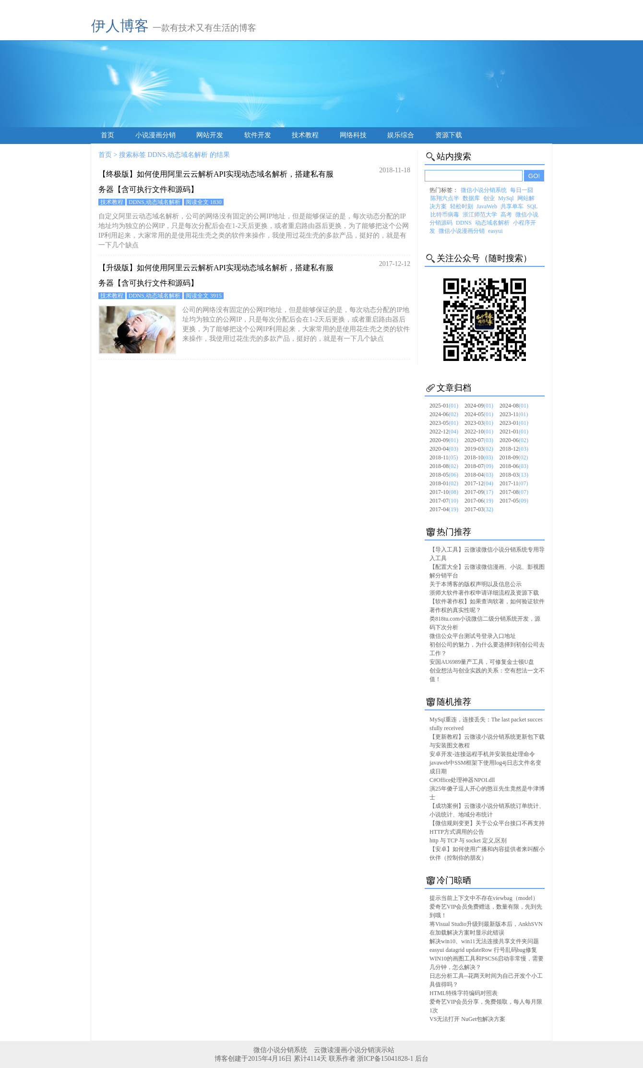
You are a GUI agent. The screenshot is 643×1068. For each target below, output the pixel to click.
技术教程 (305, 135)
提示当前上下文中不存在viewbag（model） (483, 898)
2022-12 (443, 431)
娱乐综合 (400, 135)
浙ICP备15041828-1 (385, 1058)
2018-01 (443, 483)
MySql (506, 198)
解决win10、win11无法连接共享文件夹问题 (484, 941)
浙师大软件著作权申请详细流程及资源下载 (484, 592)
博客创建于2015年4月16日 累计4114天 (271, 1058)
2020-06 (514, 440)
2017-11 (514, 483)
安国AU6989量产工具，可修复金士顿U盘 (481, 662)
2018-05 (443, 474)
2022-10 (478, 431)
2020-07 (478, 440)
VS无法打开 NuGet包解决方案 (467, 1019)
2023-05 (443, 423)
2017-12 (478, 483)
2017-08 (514, 492)
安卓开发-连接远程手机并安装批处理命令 (482, 754)
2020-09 (443, 440)
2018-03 (514, 474)
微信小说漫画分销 (462, 231)
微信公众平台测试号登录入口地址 (472, 636)
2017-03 (478, 509)
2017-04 (443, 509)
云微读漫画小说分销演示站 (354, 1050)
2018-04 (478, 474)
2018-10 (478, 457)
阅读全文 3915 (204, 295)
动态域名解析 (492, 222)
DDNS (464, 222)
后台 (422, 1058)
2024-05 (478, 414)
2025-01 (443, 405)
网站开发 (209, 135)
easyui (495, 231)
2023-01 (514, 423)
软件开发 (257, 135)
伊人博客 (120, 26)
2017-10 (443, 492)
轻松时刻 (461, 206)
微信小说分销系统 (484, 190)
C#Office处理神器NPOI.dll (462, 780)
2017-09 (478, 492)
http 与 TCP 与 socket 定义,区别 (468, 840)
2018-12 (514, 448)
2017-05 (514, 500)
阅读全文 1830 (204, 202)
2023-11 (514, 414)
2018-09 (514, 457)
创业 (489, 198)
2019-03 (478, 448)
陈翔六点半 (444, 198)
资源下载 (448, 135)
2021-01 (514, 431)
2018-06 (514, 466)
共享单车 (512, 206)
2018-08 (443, 466)
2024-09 (478, 405)
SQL (532, 206)
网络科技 (353, 135)
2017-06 (478, 500)
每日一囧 (521, 190)
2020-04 (443, 448)
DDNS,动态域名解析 (154, 202)
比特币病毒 (444, 214)
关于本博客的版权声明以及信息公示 (475, 584)
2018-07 (478, 466)
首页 (107, 135)
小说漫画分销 (155, 135)
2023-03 (478, 423)
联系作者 (342, 1058)
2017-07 (443, 500)
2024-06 (443, 414)
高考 (506, 214)
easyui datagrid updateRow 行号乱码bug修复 (483, 950)
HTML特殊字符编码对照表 (463, 993)
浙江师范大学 (480, 214)
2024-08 (514, 405)
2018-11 (443, 457)
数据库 (471, 198)
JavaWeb (486, 206)
